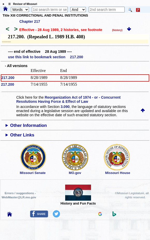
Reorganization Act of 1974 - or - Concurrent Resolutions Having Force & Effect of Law (68, 99)
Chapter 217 (29, 21)
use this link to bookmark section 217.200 (45, 57)
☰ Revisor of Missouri (21, 4)
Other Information (28, 125)
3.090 (65, 107)
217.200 (7, 78)
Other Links (22, 135)
